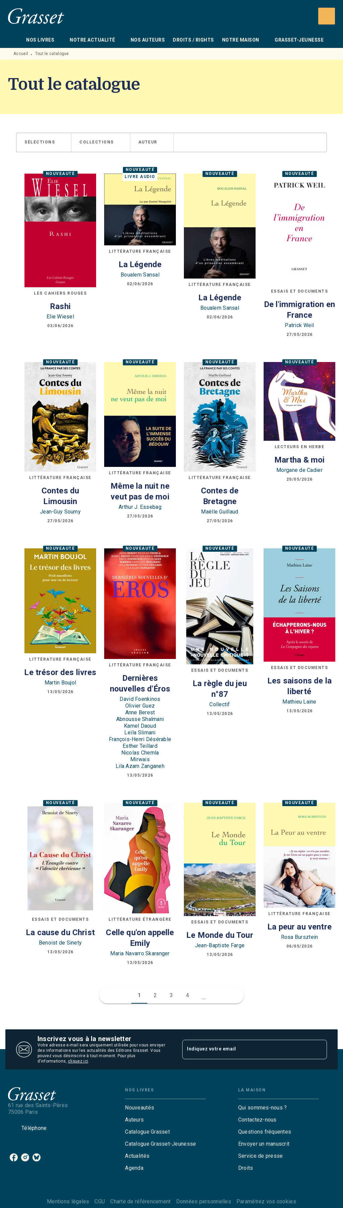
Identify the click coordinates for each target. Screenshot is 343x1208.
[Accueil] (36, 16)
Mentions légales (68, 1201)
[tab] (15, 40)
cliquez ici (78, 1061)
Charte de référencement (140, 1201)
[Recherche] (326, 16)
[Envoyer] (319, 1049)
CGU (99, 1201)
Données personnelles (203, 1201)
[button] (43, 142)
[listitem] (13, 1157)
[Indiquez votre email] (246, 1049)
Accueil (20, 53)
